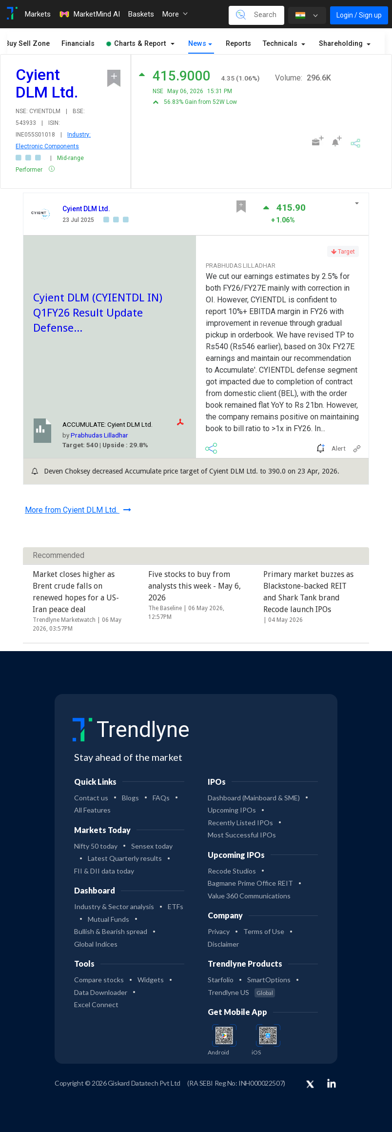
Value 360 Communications (249, 896)
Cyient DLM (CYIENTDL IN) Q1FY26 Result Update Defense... (97, 312)
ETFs (175, 906)
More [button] (175, 14)
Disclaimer (223, 944)
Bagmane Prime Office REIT (250, 883)
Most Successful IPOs (242, 835)
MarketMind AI (89, 14)
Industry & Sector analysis (114, 906)
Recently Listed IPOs (240, 822)
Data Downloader (100, 992)
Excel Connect (96, 1004)
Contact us (91, 798)
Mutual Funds (108, 919)
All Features (92, 810)
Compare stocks (99, 979)
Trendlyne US (241, 992)
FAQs (161, 798)
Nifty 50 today (96, 846)
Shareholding (342, 44)
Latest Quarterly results (125, 858)
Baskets (141, 14)
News (197, 44)
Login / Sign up (359, 15)
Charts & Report (136, 44)
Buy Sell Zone (27, 44)
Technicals (281, 44)
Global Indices (96, 944)
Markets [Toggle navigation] (37, 14)
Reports (238, 44)
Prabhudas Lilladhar (99, 435)
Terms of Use (263, 931)
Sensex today (152, 846)
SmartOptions (269, 979)
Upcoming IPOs (232, 810)
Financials (78, 44)
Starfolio (221, 979)
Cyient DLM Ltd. (86, 209)
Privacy (219, 931)
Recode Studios (232, 871)
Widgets (150, 979)
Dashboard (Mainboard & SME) (254, 798)
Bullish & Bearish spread (110, 931)
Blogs (130, 798)
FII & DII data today (104, 871)
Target (343, 251)
